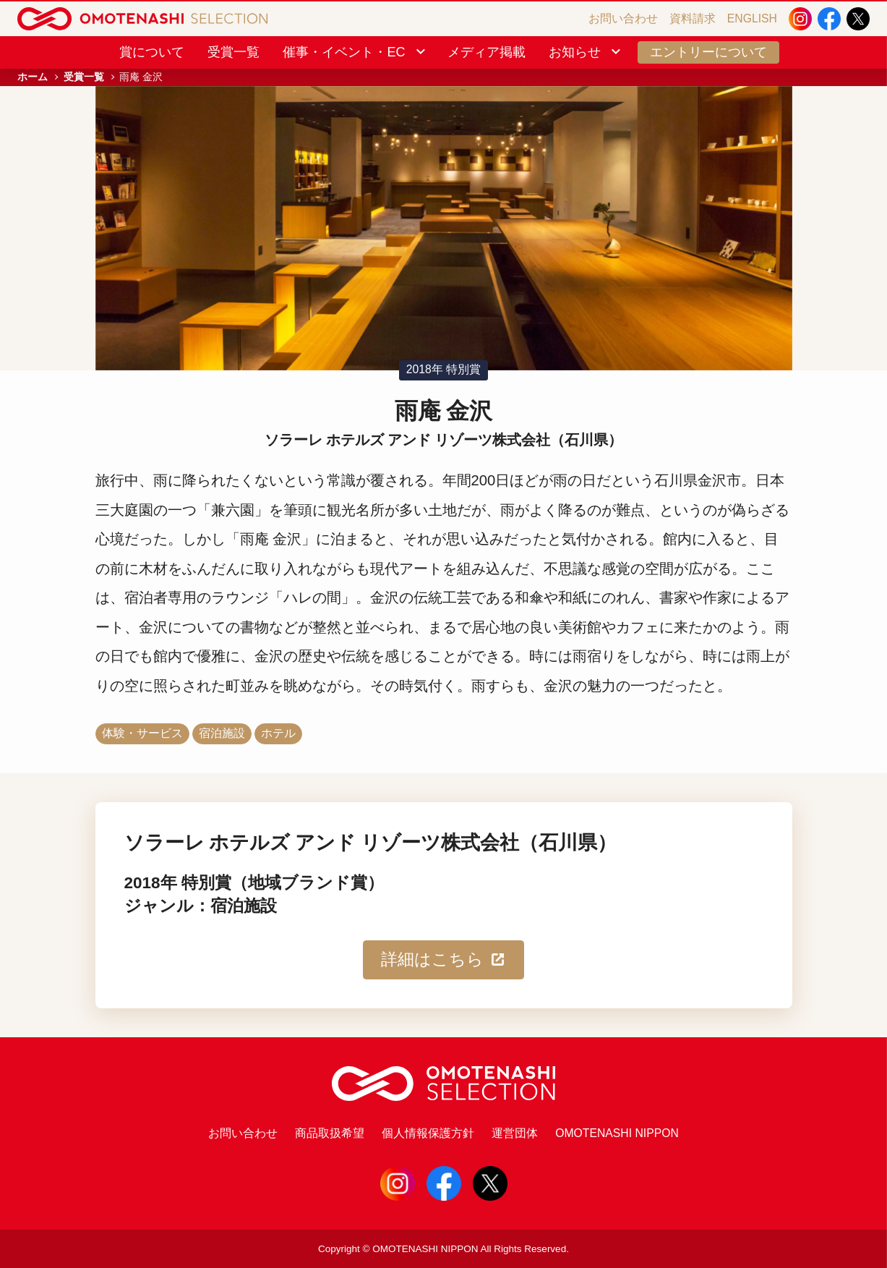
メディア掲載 (486, 52)
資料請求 (692, 18)
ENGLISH (752, 18)
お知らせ (586, 52)
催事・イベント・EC (355, 52)
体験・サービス (142, 733)
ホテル (278, 733)
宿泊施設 (222, 733)
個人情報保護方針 (428, 1133)
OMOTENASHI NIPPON (617, 1133)
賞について (151, 52)
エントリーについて (708, 52)
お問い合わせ (623, 18)
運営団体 (515, 1133)
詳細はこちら (443, 960)
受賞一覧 (233, 52)
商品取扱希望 (329, 1133)
